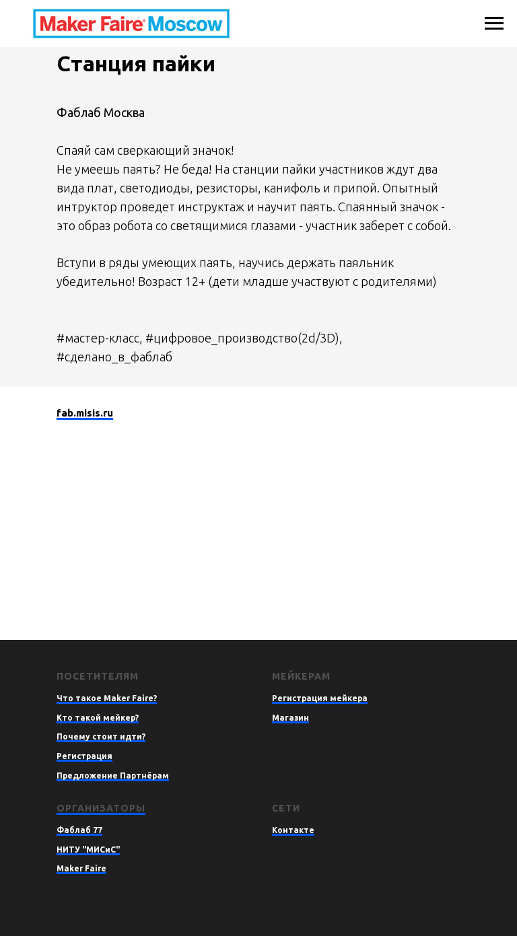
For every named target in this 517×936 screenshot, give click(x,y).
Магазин (290, 717)
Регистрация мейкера (320, 698)
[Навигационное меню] (494, 23)
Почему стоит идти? (101, 736)
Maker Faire (81, 868)
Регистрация (84, 756)
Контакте (293, 830)
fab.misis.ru (85, 413)
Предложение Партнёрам (113, 775)
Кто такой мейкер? (98, 717)
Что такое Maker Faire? (107, 698)
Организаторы (101, 808)
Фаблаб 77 (79, 830)
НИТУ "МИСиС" (88, 849)
